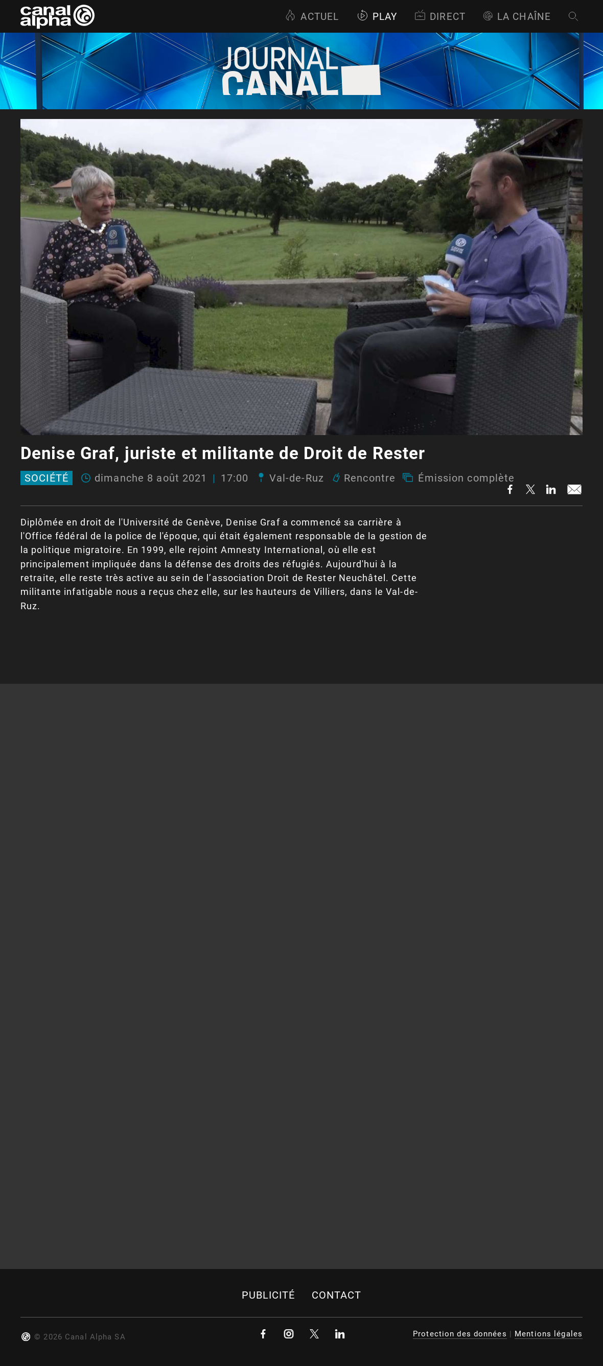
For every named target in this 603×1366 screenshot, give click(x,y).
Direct (440, 16)
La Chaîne (517, 16)
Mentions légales (549, 1333)
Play (377, 16)
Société (46, 478)
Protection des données (460, 1333)
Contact (337, 1295)
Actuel (312, 16)
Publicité (268, 1295)
